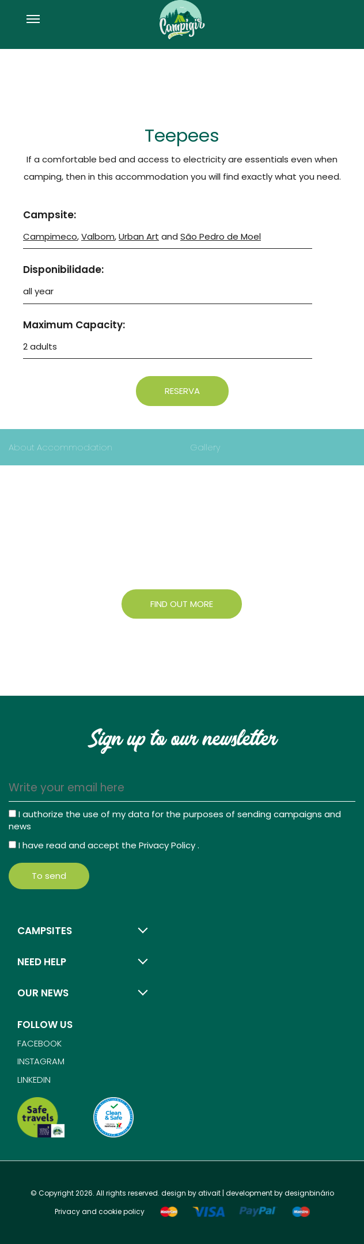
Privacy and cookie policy (100, 1211)
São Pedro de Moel (220, 236)
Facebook (39, 1043)
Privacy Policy (168, 845)
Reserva (182, 391)
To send (49, 876)
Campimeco (50, 236)
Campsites (44, 931)
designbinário (309, 1193)
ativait (209, 1193)
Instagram (41, 1061)
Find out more (181, 604)
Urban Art (139, 236)
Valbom (98, 236)
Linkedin (34, 1080)
